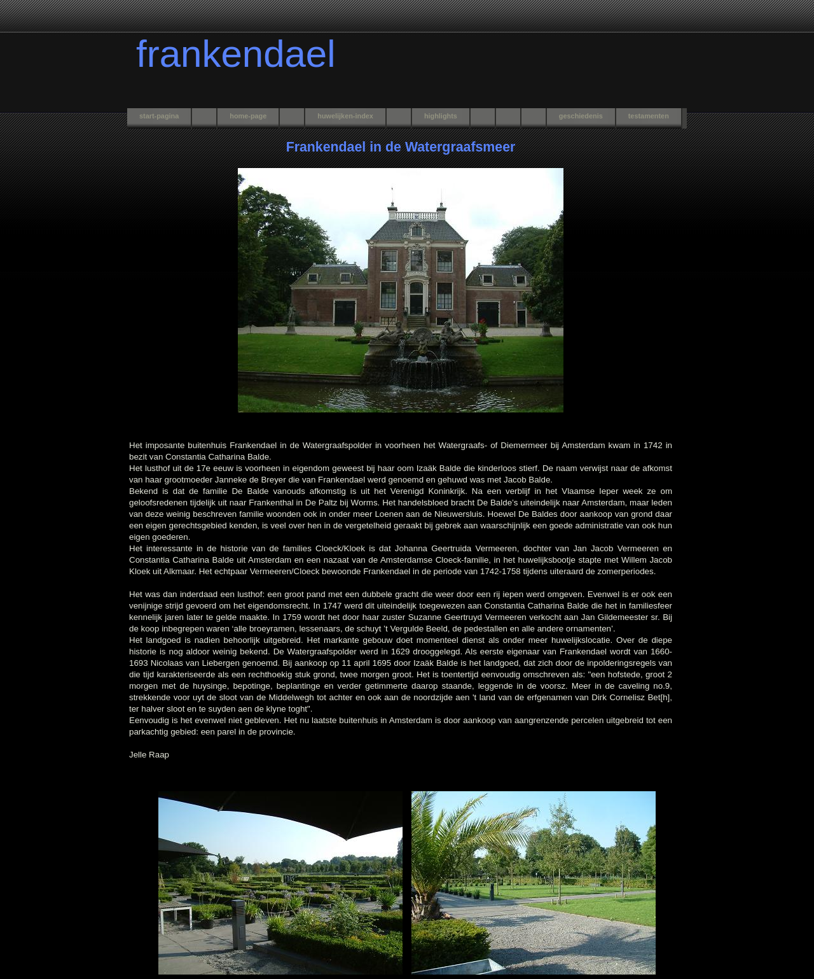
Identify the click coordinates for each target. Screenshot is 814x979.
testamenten (648, 116)
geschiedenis (581, 116)
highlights (440, 116)
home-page (248, 116)
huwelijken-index (345, 116)
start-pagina (159, 116)
